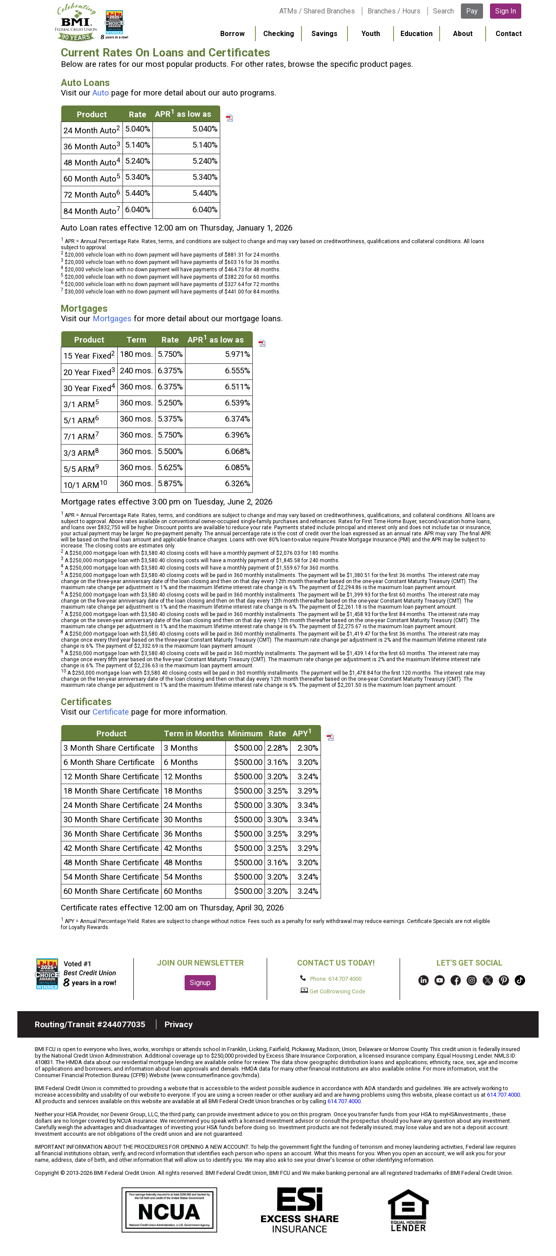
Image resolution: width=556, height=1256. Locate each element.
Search (443, 11)
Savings (324, 34)
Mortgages (112, 318)
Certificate (111, 712)
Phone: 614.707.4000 (330, 978)
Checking (278, 34)
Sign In (505, 11)
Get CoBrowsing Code (333, 991)
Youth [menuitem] (370, 34)
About (463, 34)
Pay (472, 11)
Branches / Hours (393, 11)
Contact (509, 34)
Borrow (232, 34)
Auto (101, 93)
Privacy (179, 1024)
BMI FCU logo (92, 22)
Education (416, 34)
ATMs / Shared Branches (317, 11)
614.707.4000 (503, 1094)
